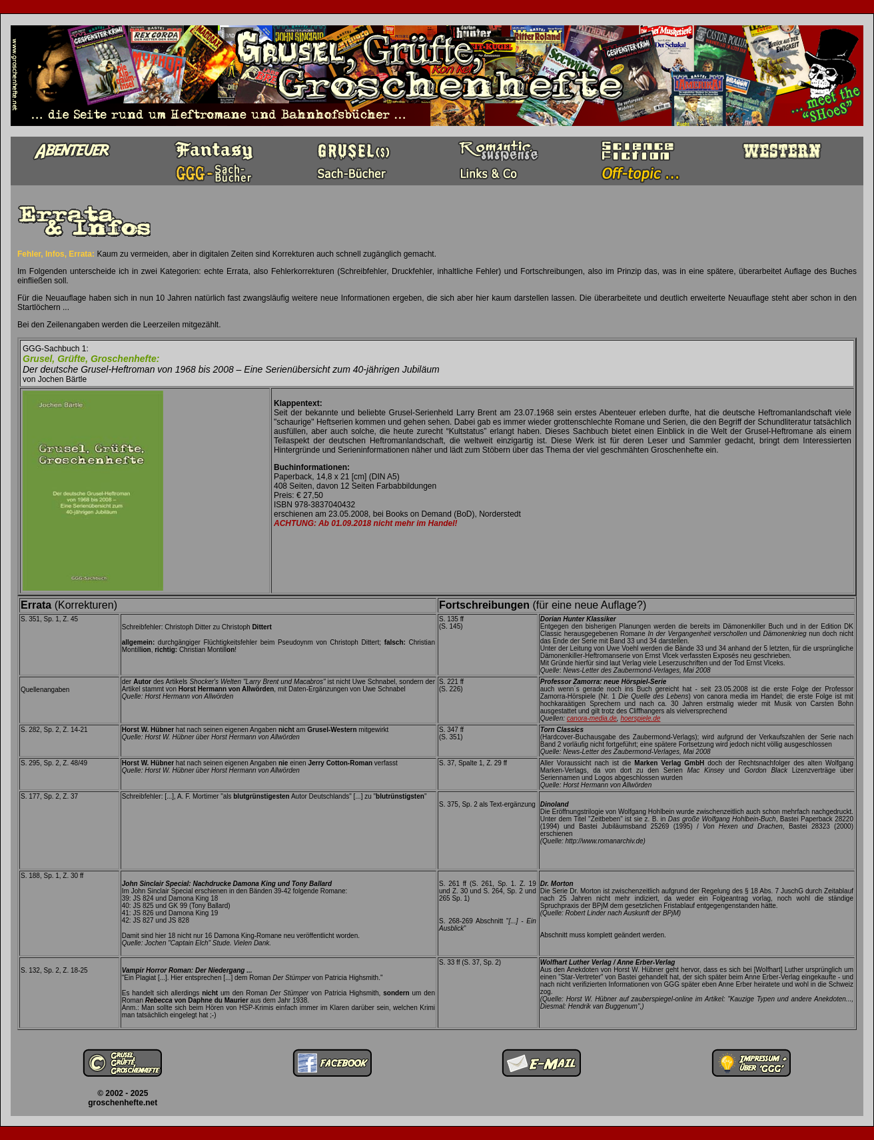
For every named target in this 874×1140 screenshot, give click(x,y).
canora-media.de (592, 718)
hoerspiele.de (640, 718)
